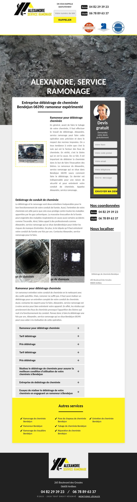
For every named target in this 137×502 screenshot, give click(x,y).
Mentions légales (89, 496)
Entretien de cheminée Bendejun (103, 420)
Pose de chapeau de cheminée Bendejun (72, 420)
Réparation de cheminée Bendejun (69, 432)
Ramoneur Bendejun (32, 426)
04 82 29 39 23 (99, 7)
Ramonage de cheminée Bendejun (34, 420)
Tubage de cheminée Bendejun (72, 426)
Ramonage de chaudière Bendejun (34, 432)
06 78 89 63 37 (99, 13)
